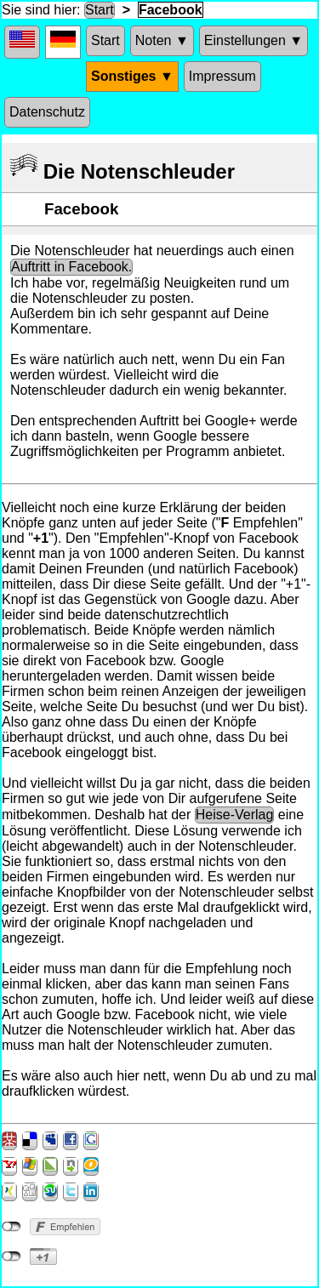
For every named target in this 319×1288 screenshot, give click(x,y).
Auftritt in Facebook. (71, 266)
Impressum (222, 76)
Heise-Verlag (235, 814)
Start (99, 10)
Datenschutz (47, 112)
